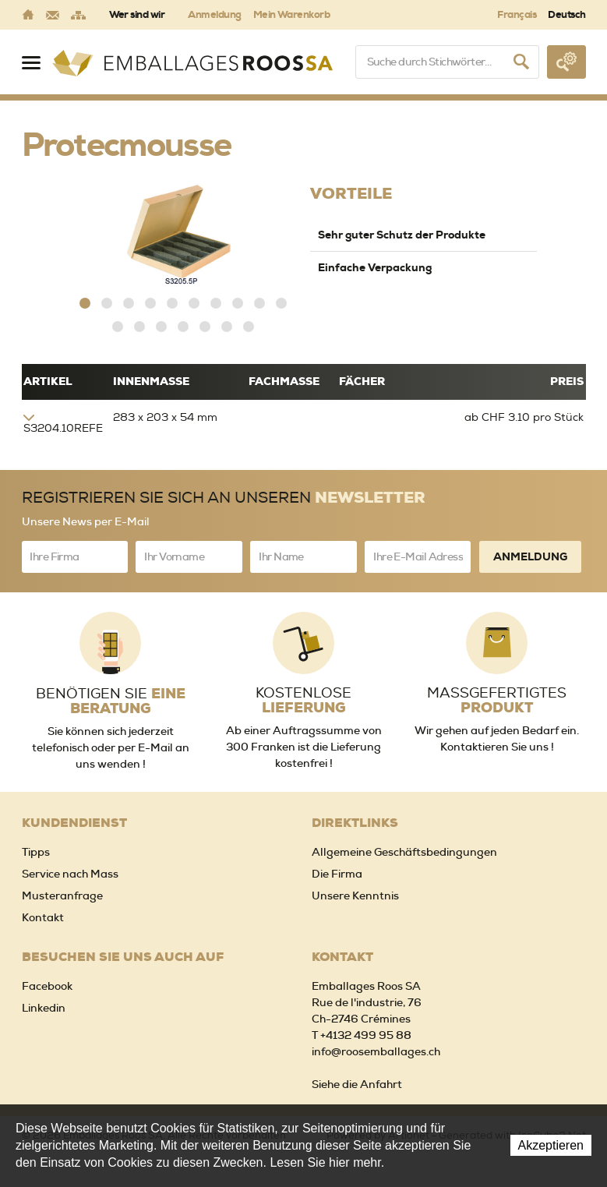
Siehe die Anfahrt (357, 1084)
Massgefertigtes (496, 700)
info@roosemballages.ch (376, 1051)
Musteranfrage (62, 895)
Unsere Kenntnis (355, 895)
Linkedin (43, 1008)
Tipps (36, 852)
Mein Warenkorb (291, 14)
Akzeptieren (551, 1145)
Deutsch (566, 14)
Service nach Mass (70, 874)
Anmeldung (214, 14)
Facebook (47, 986)
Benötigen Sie (110, 701)
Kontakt (43, 917)
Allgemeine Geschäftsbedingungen (404, 852)
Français (516, 14)
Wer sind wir (137, 14)
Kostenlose (303, 700)
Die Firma (337, 874)
